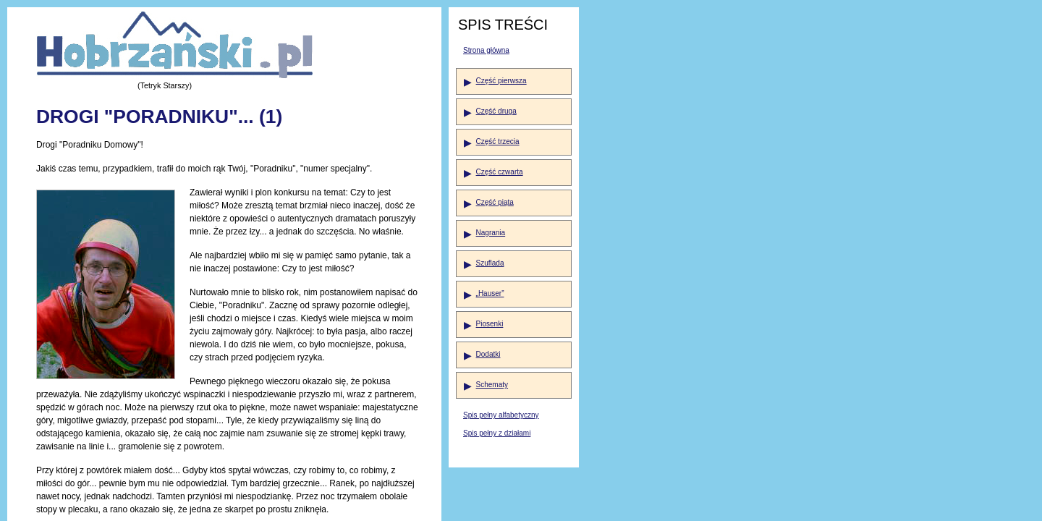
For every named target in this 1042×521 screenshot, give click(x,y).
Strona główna (486, 50)
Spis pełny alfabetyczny (501, 415)
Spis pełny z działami (496, 433)
